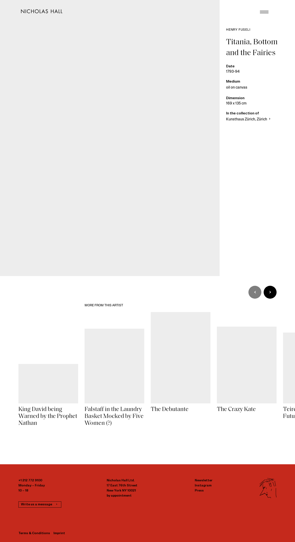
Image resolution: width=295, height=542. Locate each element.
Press (199, 490)
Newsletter (203, 480)
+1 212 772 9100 (30, 480)
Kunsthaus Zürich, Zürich (248, 119)
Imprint (59, 533)
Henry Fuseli (238, 30)
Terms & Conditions (34, 533)
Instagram (203, 485)
